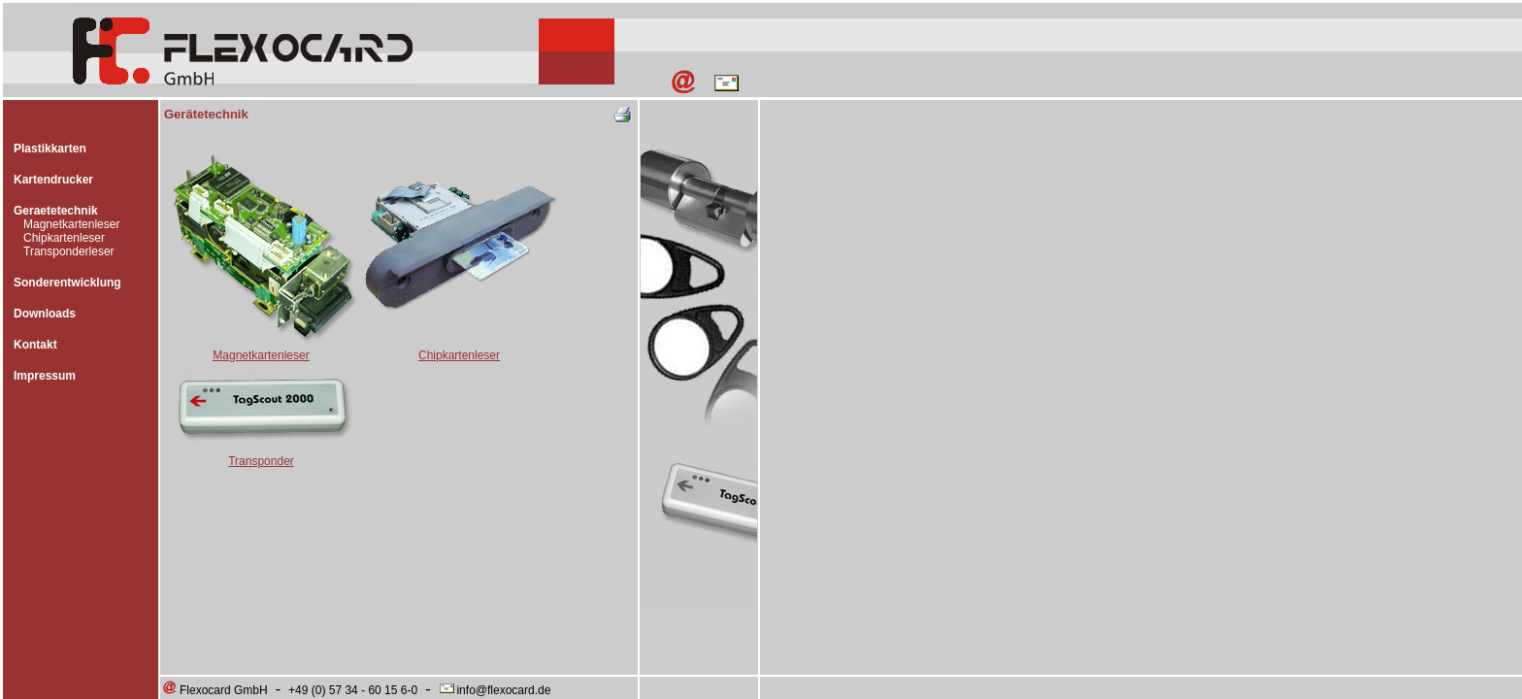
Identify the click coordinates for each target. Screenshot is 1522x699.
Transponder (261, 461)
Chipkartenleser (64, 238)
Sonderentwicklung (67, 282)
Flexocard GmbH (214, 690)
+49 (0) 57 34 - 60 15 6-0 (352, 690)
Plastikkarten (50, 148)
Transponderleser (69, 251)
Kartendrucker (53, 179)
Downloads (45, 313)
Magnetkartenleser (71, 224)
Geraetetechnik (56, 210)
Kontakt (35, 344)
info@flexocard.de (494, 690)
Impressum (45, 376)
